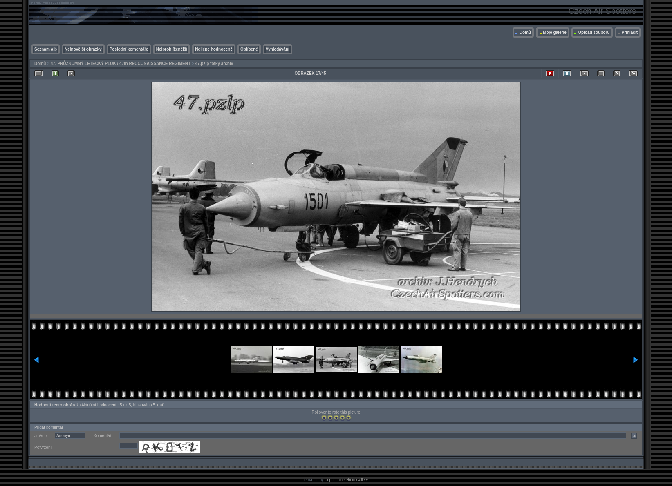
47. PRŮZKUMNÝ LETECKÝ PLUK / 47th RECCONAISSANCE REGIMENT (120, 63)
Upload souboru (594, 32)
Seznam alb (45, 49)
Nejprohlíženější (172, 49)
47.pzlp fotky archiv (214, 63)
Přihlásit (630, 32)
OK (634, 436)
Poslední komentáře (129, 49)
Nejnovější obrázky (83, 49)
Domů (525, 32)
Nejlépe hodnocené (214, 49)
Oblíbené (249, 49)
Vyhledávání (277, 49)
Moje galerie (555, 32)
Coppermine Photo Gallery (346, 480)
